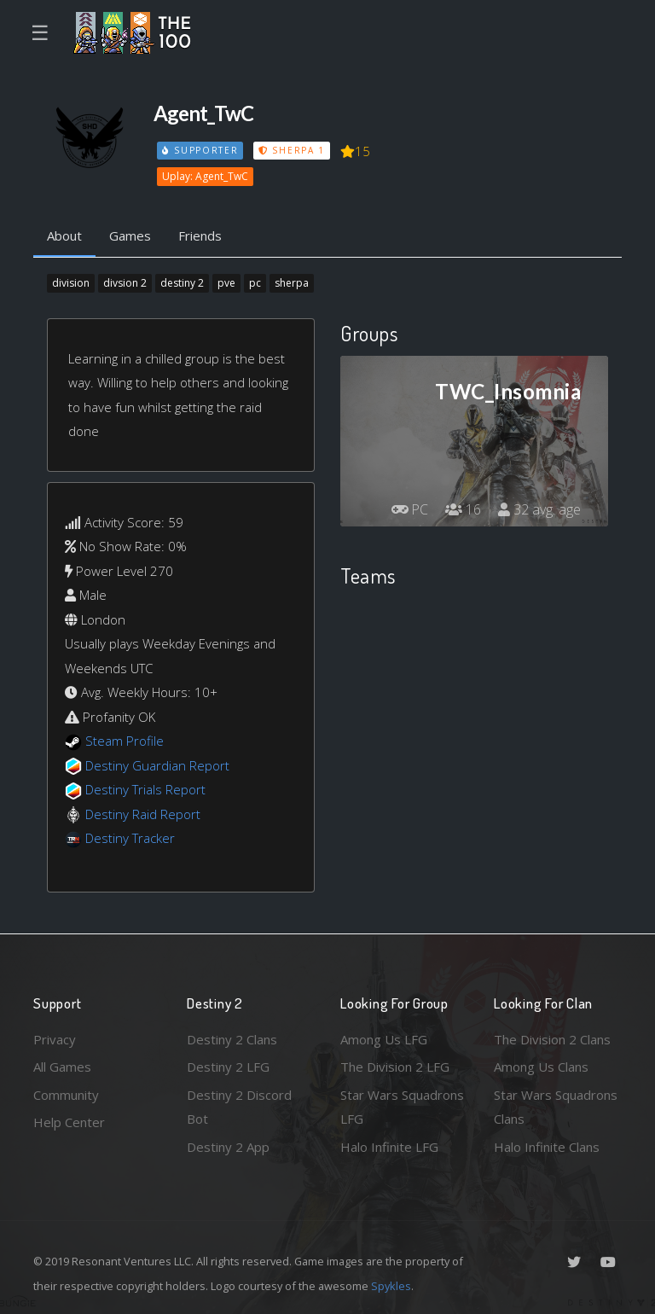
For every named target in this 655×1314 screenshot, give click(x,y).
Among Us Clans (541, 1066)
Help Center (69, 1122)
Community (66, 1094)
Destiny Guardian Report (157, 765)
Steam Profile (124, 740)
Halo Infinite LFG (389, 1146)
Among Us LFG (383, 1039)
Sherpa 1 (291, 150)
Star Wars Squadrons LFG (402, 1107)
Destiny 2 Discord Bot (239, 1107)
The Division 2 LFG (394, 1066)
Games (130, 235)
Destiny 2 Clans (232, 1039)
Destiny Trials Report (145, 789)
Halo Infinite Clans (547, 1146)
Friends (200, 235)
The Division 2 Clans (552, 1039)
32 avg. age (539, 509)
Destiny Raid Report (142, 814)
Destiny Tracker (130, 837)
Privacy (54, 1039)
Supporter (200, 150)
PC (409, 509)
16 (463, 509)
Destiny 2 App (228, 1146)
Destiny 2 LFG (228, 1066)
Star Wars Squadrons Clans (555, 1107)
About (64, 235)
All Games (62, 1066)
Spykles (391, 1286)
